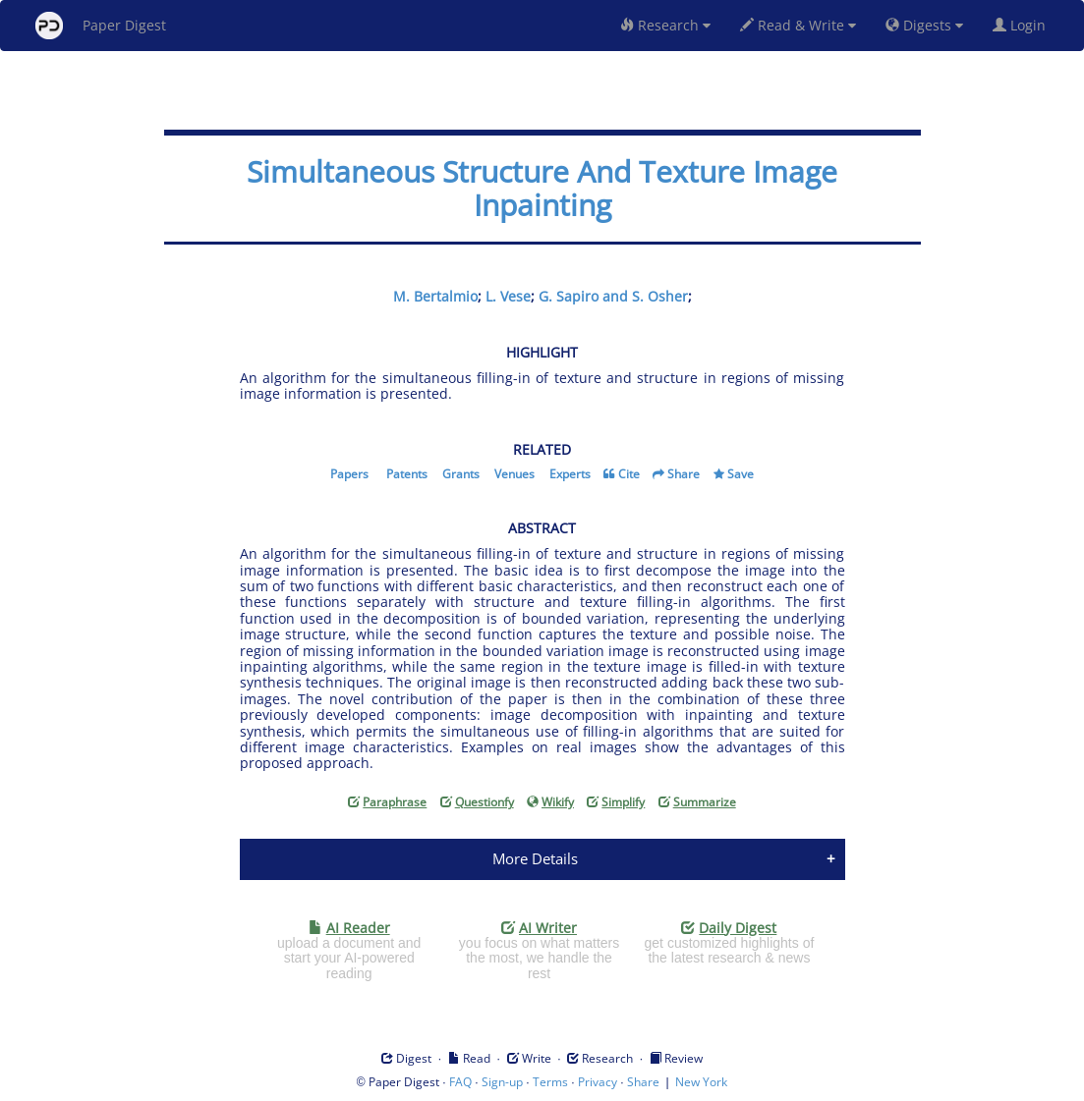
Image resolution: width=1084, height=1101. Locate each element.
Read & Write (798, 25)
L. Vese (508, 296)
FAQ (460, 1081)
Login (1023, 25)
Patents (407, 474)
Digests (924, 25)
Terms (550, 1081)
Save (740, 474)
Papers (349, 474)
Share (683, 474)
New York (701, 1081)
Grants (461, 474)
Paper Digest (100, 25)
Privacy (597, 1081)
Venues (514, 474)
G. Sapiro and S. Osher (613, 296)
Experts (570, 474)
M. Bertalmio (435, 296)
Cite (629, 474)
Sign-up (502, 1081)
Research (665, 25)
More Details (535, 858)
